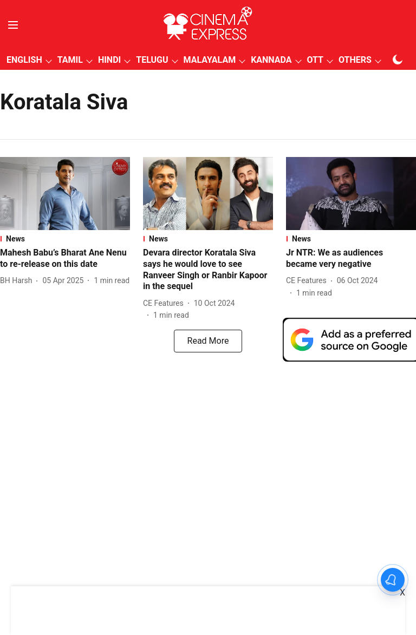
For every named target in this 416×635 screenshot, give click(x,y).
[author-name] (18, 280)
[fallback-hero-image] (65, 193)
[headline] (65, 258)
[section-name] (65, 238)
